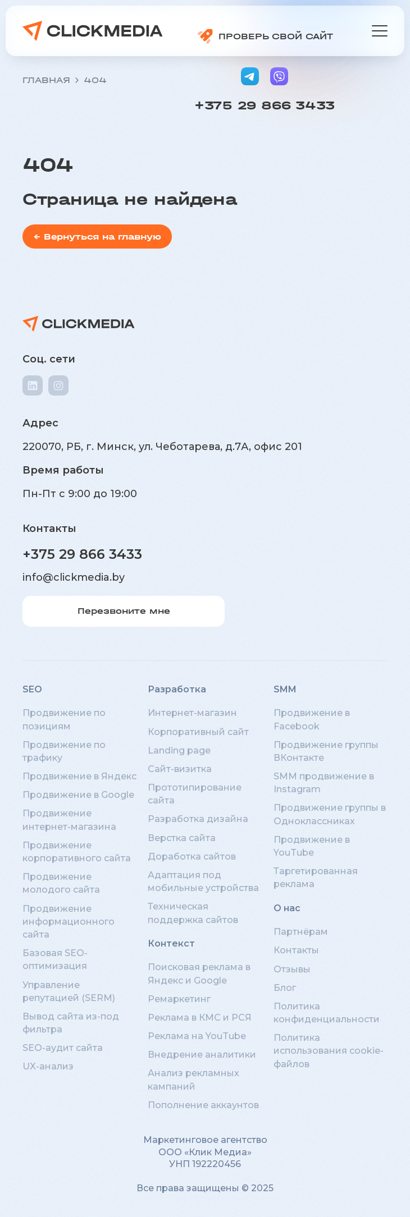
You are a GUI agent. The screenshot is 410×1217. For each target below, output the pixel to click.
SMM (285, 689)
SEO (32, 689)
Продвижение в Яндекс (79, 776)
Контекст (171, 943)
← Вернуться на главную (97, 236)
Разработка (177, 689)
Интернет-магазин (192, 713)
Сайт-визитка (180, 769)
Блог (285, 987)
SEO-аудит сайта (62, 1048)
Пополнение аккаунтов (203, 1105)
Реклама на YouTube (197, 1036)
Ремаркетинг (179, 999)
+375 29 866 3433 (264, 105)
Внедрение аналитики (202, 1054)
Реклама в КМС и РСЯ (200, 1017)
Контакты (296, 950)
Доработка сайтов (192, 856)
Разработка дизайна (198, 819)
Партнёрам (301, 931)
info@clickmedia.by (73, 577)
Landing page (179, 750)
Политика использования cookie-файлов (329, 1050)
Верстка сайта (182, 838)
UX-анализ (48, 1066)
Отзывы (292, 969)
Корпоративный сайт (198, 732)
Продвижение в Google (78, 794)
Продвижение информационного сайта (68, 921)
